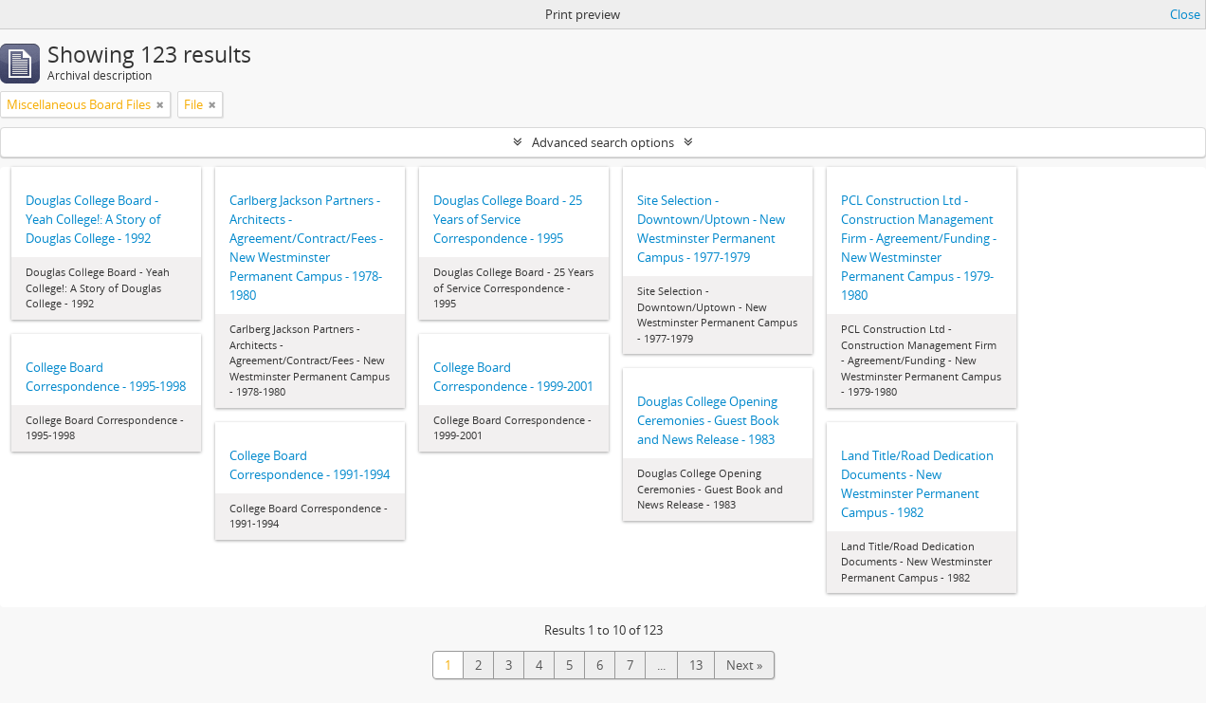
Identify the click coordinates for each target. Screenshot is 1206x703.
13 (696, 665)
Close (1185, 14)
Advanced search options (603, 142)
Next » (744, 665)
